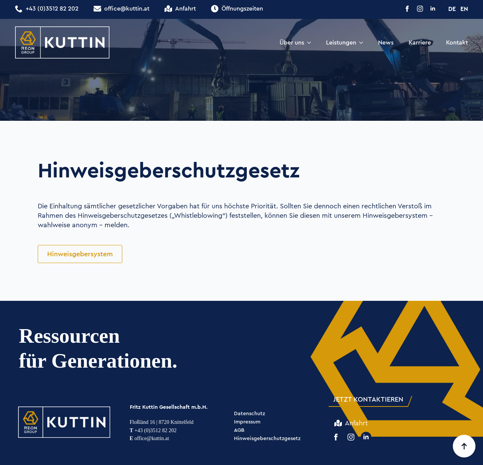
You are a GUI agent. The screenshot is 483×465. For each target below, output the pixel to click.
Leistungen (341, 42)
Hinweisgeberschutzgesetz (267, 439)
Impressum (247, 422)
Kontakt (457, 42)
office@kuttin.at (149, 438)
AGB (239, 430)
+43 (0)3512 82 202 (153, 430)
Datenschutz (249, 414)
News (386, 42)
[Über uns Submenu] (311, 42)
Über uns (292, 42)
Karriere (420, 42)
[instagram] (420, 9)
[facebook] (407, 9)
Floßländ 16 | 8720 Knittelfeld (162, 422)
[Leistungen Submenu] (363, 42)
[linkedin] (433, 9)
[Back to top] (464, 446)
